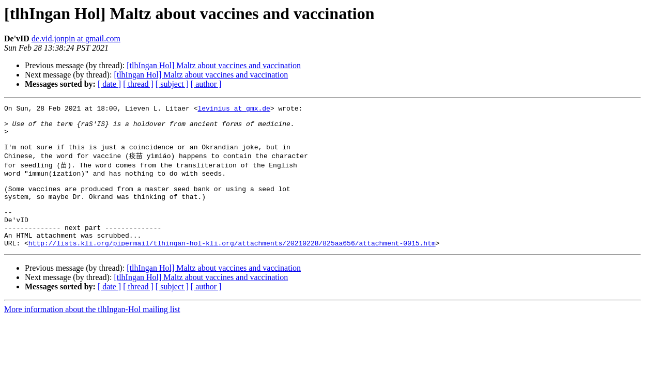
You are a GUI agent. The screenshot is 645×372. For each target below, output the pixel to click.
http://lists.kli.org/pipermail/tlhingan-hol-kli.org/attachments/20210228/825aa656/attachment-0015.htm (232, 268)
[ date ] (109, 84)
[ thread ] (138, 84)
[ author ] (206, 84)
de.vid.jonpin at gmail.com (76, 38)
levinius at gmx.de (233, 109)
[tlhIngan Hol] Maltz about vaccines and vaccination (214, 65)
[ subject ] (172, 84)
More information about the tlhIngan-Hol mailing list (92, 335)
